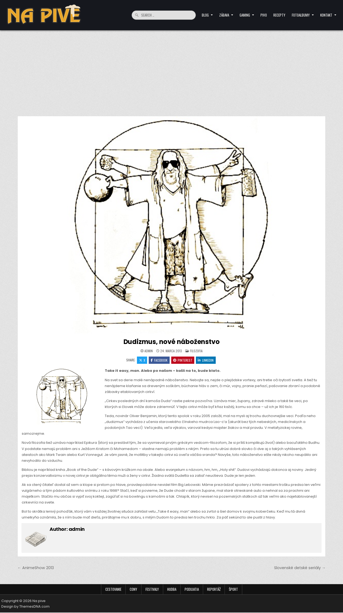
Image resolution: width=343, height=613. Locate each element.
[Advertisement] (171, 70)
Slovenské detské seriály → (300, 568)
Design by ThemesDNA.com (25, 607)
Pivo (263, 15)
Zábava (224, 15)
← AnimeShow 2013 (35, 568)
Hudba (171, 589)
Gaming (245, 15)
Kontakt (326, 15)
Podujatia (192, 589)
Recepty (279, 15)
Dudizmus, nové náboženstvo (172, 341)
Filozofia (196, 351)
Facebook (159, 360)
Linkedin (206, 360)
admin (148, 351)
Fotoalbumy (301, 15)
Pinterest (183, 360)
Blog (205, 15)
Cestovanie (113, 589)
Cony (133, 589)
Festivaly (152, 589)
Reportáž (214, 589)
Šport (233, 589)
